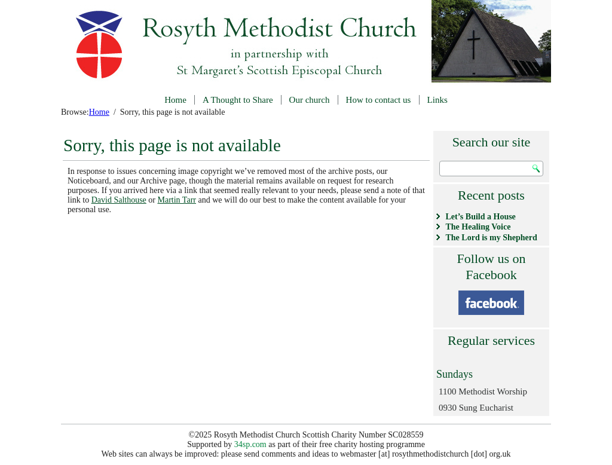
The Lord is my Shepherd (491, 237)
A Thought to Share (238, 100)
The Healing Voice (478, 226)
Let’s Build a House (481, 216)
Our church (309, 100)
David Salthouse (118, 199)
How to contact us (378, 100)
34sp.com (250, 444)
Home (175, 100)
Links (437, 100)
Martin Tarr (177, 199)
